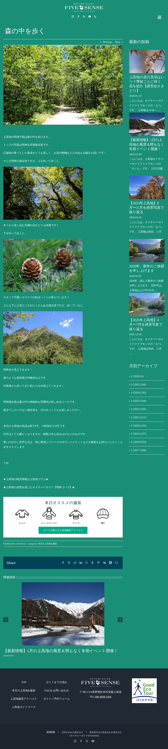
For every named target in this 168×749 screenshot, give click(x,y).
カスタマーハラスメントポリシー (105, 732)
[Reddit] (75, 562)
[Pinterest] (98, 562)
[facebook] (78, 16)
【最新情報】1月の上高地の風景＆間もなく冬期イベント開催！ (60, 651)
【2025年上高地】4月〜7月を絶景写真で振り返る (146, 324)
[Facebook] (63, 562)
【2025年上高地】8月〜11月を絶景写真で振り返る (146, 207)
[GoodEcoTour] (144, 679)
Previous (107, 42)
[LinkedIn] (81, 562)
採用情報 (50, 732)
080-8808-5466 (103, 696)
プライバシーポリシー (72, 732)
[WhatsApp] (86, 562)
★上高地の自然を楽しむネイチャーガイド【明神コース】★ (39, 487)
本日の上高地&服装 (47, 543)
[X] (69, 562)
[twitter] (84, 16)
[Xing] (110, 562)
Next (117, 42)
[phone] (95, 16)
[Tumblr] (92, 562)
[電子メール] (116, 562)
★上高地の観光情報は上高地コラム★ (25, 479)
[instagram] (73, 16)
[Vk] (104, 562)
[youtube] (89, 16)
